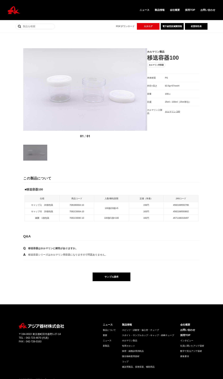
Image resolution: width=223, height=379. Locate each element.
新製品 (106, 325)
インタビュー (186, 319)
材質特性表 (196, 26)
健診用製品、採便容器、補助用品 (138, 346)
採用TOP (190, 10)
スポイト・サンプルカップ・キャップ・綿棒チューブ (148, 314)
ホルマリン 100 (160, 108)
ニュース (144, 10)
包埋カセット (128, 325)
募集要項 (184, 335)
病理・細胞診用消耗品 (133, 330)
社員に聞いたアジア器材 (192, 325)
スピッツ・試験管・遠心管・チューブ (140, 309)
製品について (109, 309)
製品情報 (160, 10)
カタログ (148, 26)
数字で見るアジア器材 (191, 330)
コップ (125, 340)
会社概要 (175, 10)
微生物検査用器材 (130, 335)
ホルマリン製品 (129, 319)
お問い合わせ (207, 10)
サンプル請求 (111, 255)
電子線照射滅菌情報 (172, 26)
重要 (105, 314)
